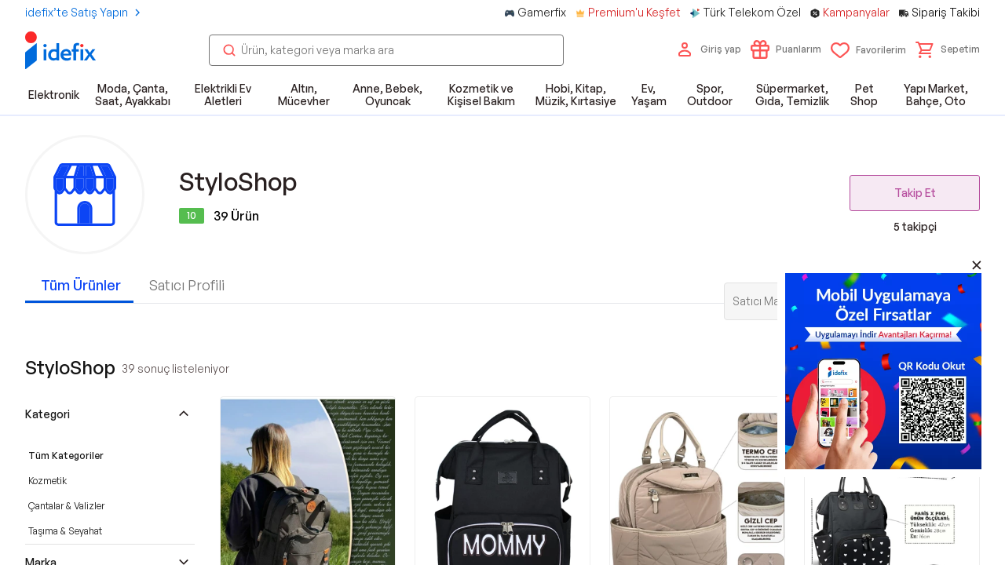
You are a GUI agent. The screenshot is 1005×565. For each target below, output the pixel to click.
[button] (947, 49)
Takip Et (915, 192)
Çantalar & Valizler (66, 506)
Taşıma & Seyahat (65, 531)
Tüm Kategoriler (66, 455)
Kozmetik (47, 481)
